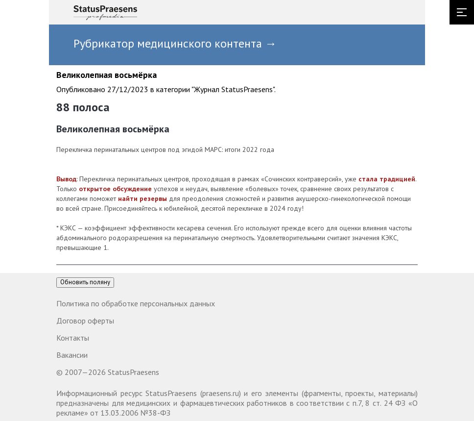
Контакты (72, 338)
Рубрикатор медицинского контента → (175, 43)
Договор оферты (85, 320)
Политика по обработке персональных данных (135, 303)
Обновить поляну (85, 282)
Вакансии (72, 355)
